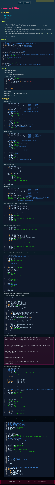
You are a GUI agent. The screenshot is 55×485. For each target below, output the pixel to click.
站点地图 (44, 481)
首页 (20, 2)
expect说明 (6, 18)
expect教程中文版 (8, 15)
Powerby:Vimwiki (23, 481)
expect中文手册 (7, 17)
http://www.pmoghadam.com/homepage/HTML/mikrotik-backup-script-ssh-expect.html (25, 420)
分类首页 (27, 2)
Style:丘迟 (30, 481)
